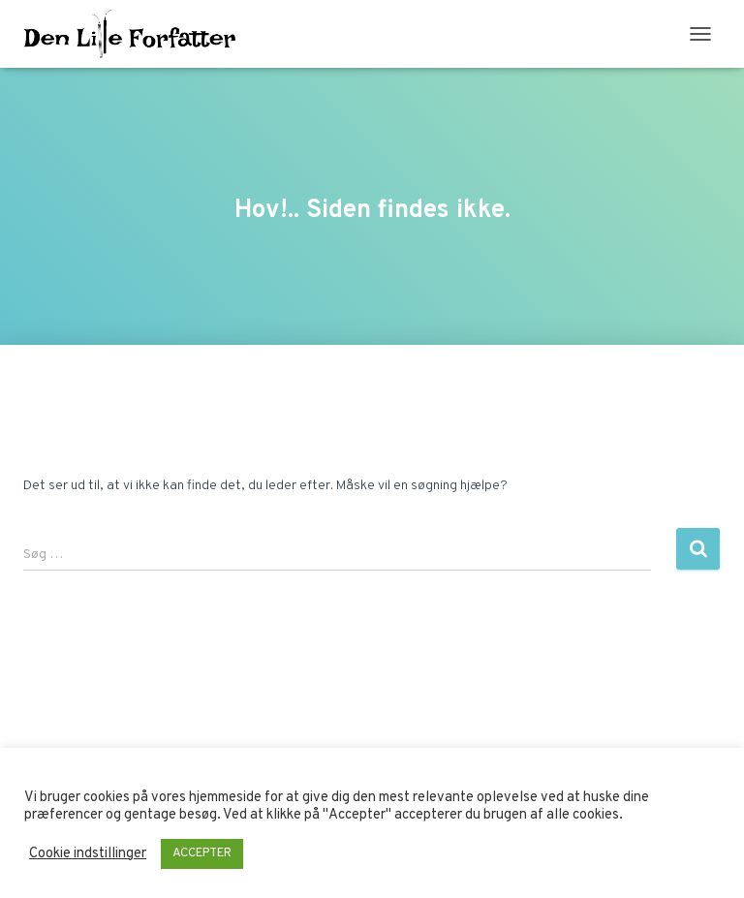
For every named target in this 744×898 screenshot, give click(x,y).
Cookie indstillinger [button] (87, 854)
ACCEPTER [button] (202, 853)
